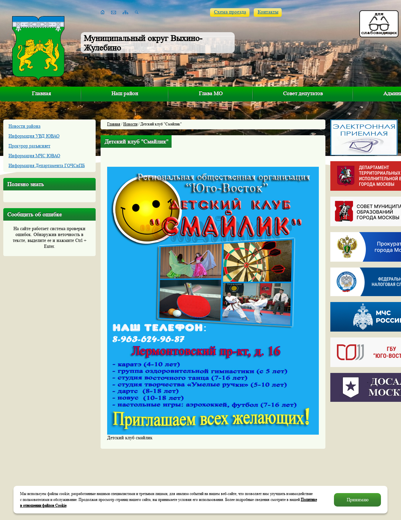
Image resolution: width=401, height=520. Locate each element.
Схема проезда (230, 12)
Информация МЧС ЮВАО (34, 155)
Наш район (124, 93)
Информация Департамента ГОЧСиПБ (47, 165)
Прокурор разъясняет (29, 145)
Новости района (24, 126)
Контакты (268, 12)
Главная (41, 93)
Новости (130, 123)
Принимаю (357, 499)
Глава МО (211, 93)
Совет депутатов (303, 93)
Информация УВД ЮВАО (34, 136)
